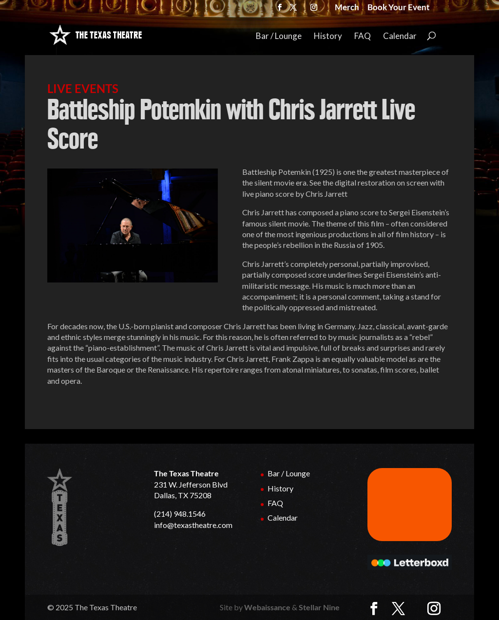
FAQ (362, 36)
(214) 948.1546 (180, 513)
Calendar (400, 36)
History (328, 36)
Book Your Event (398, 8)
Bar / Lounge (279, 36)
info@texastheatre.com (193, 524)
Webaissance (267, 607)
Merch (347, 8)
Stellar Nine (319, 607)
